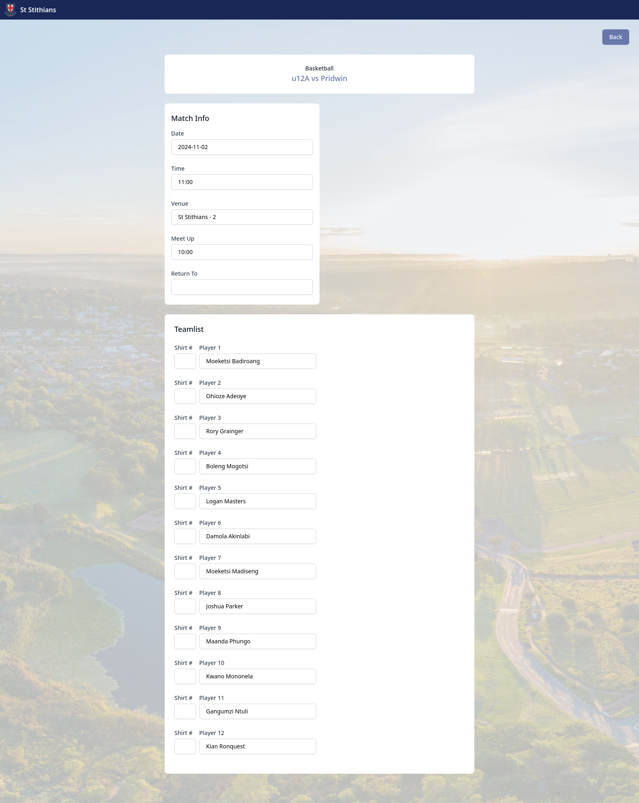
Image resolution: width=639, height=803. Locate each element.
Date (177, 133)
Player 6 (210, 523)
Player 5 (210, 487)
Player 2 (210, 382)
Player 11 (211, 698)
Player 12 (211, 733)
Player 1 (210, 347)
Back (615, 37)
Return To (184, 273)
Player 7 (210, 558)
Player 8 (210, 593)
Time (178, 168)
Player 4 (210, 452)
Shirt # (183, 347)
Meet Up (182, 238)
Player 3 (210, 417)
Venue (179, 203)
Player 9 (210, 628)
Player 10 (211, 663)
